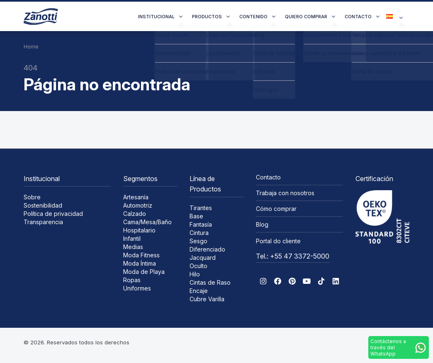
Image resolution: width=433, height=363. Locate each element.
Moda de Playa (144, 271)
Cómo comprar (276, 208)
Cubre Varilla (207, 298)
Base (196, 216)
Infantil (132, 238)
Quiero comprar (306, 16)
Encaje (199, 290)
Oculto (198, 265)
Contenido (253, 16)
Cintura (199, 232)
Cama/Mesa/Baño (147, 221)
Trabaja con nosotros (285, 192)
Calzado (134, 213)
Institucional (156, 16)
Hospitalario (139, 230)
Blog (262, 224)
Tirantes (201, 207)
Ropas (132, 279)
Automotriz (137, 205)
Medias (133, 246)
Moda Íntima (139, 263)
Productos (207, 16)
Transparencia (43, 221)
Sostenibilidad (43, 205)
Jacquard (203, 257)
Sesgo (198, 240)
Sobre (32, 197)
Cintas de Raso (210, 282)
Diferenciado (207, 249)
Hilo (195, 274)
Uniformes (137, 288)
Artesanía (135, 197)
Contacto (358, 16)
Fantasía (201, 224)
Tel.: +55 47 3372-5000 (292, 256)
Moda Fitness (141, 255)
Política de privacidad (53, 213)
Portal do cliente (278, 240)
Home (31, 47)
